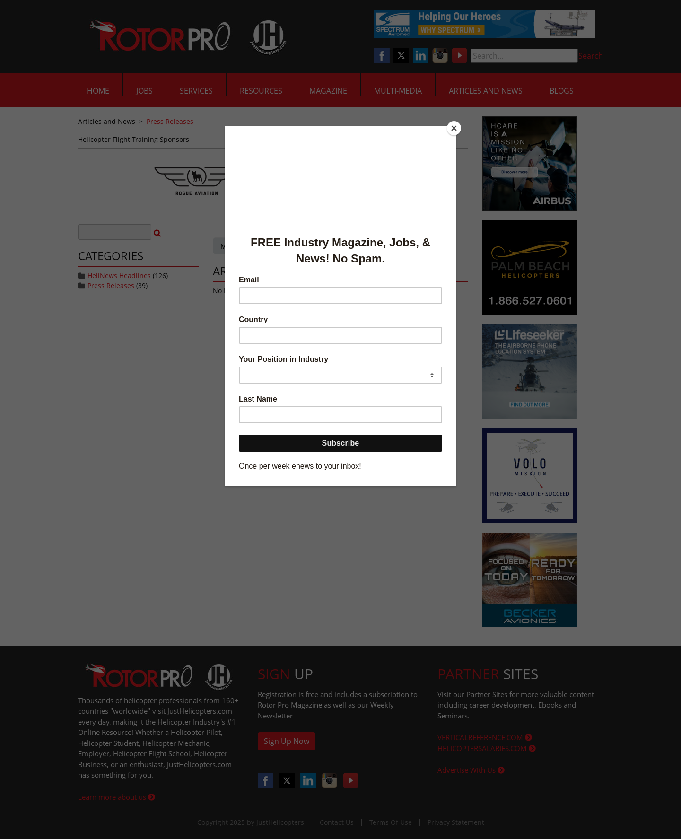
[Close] (454, 128)
